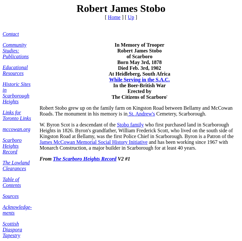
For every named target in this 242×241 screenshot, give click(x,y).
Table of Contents (12, 182)
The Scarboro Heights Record (84, 159)
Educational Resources (15, 70)
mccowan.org (16, 129)
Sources (11, 196)
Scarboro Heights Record (12, 145)
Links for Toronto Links (17, 115)
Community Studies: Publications (16, 50)
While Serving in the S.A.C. (139, 79)
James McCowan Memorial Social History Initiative (94, 142)
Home (114, 17)
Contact (11, 34)
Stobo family (130, 124)
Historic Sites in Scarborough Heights (17, 92)
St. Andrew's (141, 113)
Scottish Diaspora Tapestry (12, 229)
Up (131, 17)
